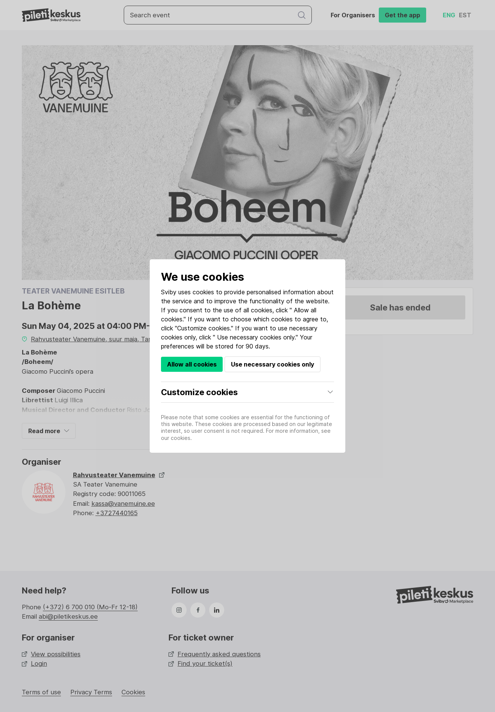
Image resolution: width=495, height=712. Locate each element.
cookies (203, 292)
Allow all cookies (192, 364)
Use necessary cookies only (272, 364)
